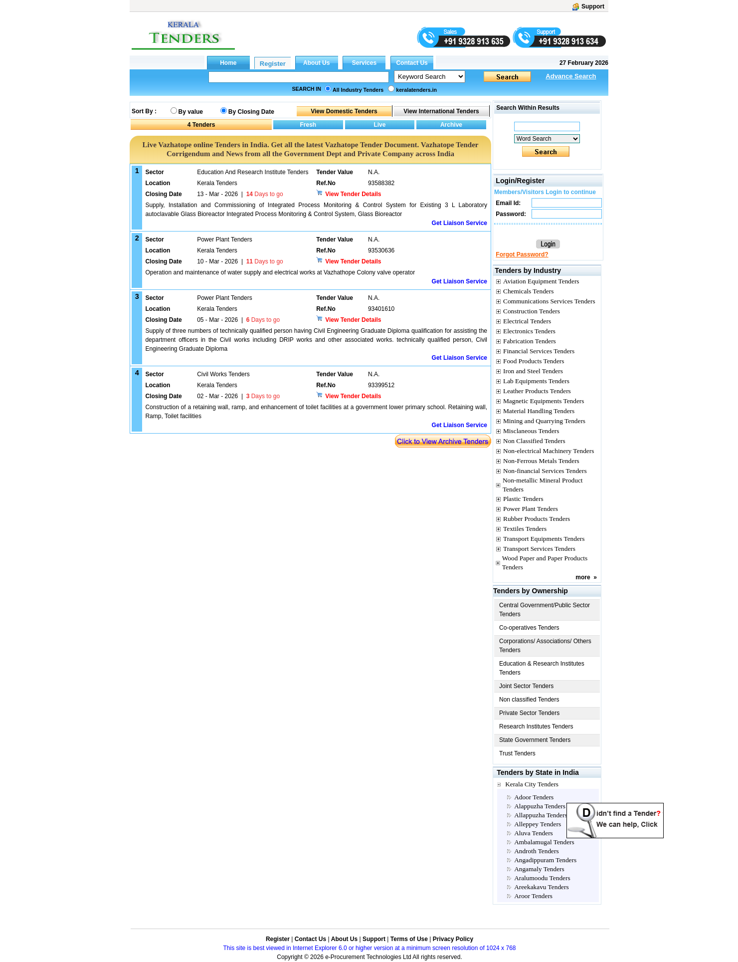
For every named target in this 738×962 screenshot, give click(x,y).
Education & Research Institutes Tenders (541, 668)
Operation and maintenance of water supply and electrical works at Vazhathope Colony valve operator (280, 272)
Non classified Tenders (529, 699)
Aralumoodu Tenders (542, 878)
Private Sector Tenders (529, 713)
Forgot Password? (522, 254)
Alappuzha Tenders (539, 806)
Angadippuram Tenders (545, 860)
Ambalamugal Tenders (544, 842)
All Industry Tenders (358, 90)
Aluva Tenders (533, 833)
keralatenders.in (416, 90)
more (582, 577)
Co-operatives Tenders (529, 627)
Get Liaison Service (459, 223)
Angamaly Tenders (539, 869)
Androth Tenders (536, 851)
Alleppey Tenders (537, 824)
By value (191, 111)
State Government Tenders (534, 739)
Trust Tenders (517, 753)
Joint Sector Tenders (526, 686)
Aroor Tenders (533, 896)
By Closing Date (251, 111)
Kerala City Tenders (531, 784)
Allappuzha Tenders (540, 815)
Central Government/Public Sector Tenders (544, 610)
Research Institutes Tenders (536, 726)
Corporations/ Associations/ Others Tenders (545, 646)
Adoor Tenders (534, 797)
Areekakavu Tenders (541, 887)
